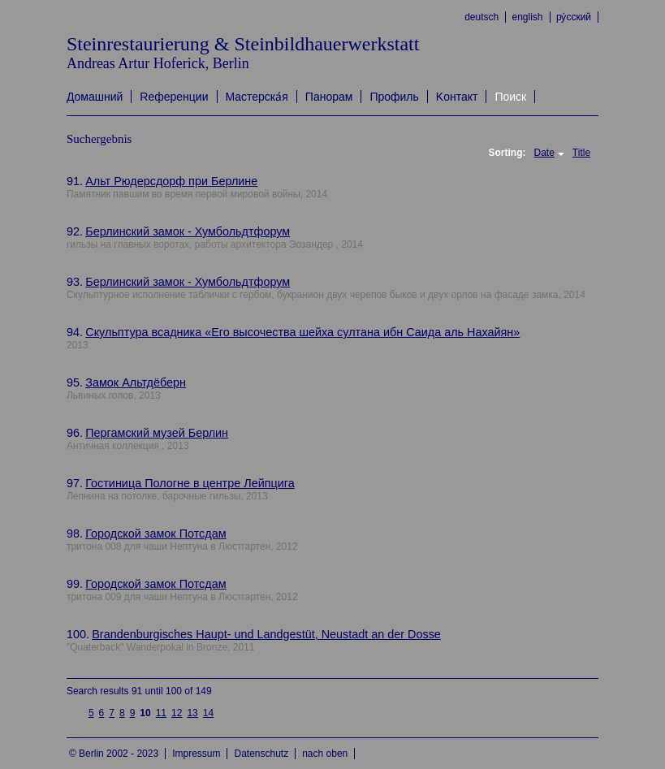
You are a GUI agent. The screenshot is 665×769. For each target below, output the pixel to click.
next (225, 706)
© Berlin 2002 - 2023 (113, 753)
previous (76, 712)
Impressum (196, 753)
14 (208, 713)
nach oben (325, 753)
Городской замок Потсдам (155, 533)
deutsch (481, 17)
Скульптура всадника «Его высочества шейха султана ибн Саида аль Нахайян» (302, 332)
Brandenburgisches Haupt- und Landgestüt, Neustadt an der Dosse (266, 634)
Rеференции (174, 96)
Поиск (510, 96)
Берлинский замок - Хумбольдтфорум (187, 231)
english (527, 17)
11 (161, 713)
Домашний (95, 96)
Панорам (329, 96)
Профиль (393, 96)
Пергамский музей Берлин (156, 432)
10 (145, 713)
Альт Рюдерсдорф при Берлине (171, 181)
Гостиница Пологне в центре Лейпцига (189, 483)
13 (192, 713)
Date (543, 152)
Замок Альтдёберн (135, 382)
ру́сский (573, 17)
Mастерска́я (257, 96)
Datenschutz (261, 753)
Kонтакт (457, 96)
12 (176, 713)
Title (581, 152)
